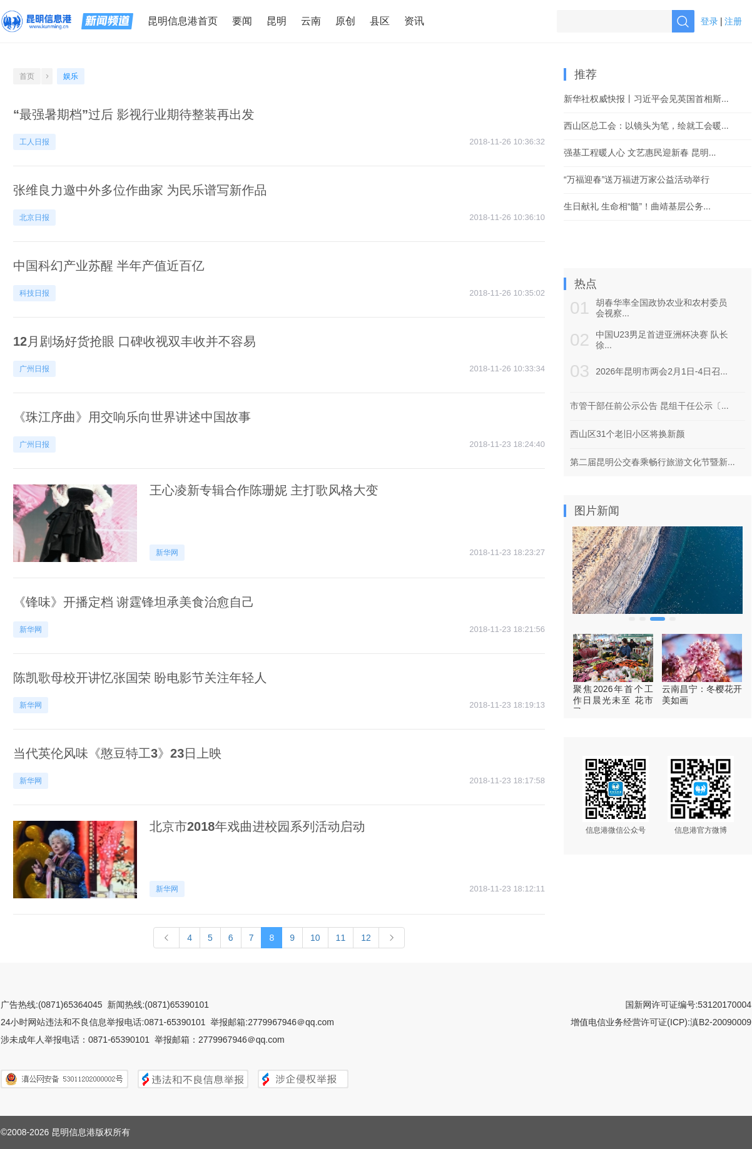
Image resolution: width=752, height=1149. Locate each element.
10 (315, 938)
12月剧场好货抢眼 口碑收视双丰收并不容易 (134, 341)
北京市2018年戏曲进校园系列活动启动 (257, 826)
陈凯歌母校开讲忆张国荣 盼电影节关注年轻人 (140, 678)
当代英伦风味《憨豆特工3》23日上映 (117, 753)
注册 (733, 21)
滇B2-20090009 (720, 1022)
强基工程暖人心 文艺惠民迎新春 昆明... (640, 153)
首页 (26, 76)
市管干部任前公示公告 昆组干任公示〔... (649, 406)
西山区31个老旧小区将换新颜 (627, 434)
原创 (345, 21)
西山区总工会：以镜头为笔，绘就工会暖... (646, 126)
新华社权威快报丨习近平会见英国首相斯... (646, 99)
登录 (709, 21)
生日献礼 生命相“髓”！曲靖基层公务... (637, 206)
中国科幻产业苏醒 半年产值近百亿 (109, 266)
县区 (380, 21)
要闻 (242, 21)
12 (366, 938)
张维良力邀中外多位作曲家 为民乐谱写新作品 (140, 190)
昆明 (277, 21)
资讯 (414, 21)
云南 (311, 21)
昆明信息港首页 (183, 21)
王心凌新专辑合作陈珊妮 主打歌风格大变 (264, 490)
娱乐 (70, 76)
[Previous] (166, 937)
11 (341, 938)
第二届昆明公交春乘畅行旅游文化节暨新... (652, 462)
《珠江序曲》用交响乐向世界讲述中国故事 (132, 417)
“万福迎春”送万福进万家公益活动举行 (636, 179)
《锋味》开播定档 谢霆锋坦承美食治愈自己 (134, 602)
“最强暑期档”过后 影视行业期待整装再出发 (134, 114)
